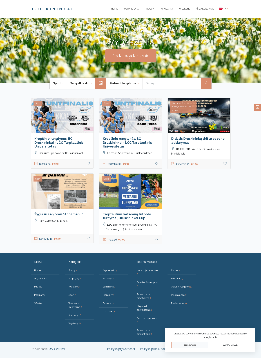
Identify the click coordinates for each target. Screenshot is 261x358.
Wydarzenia (131, 9)
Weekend (185, 9)
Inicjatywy (74, 278)
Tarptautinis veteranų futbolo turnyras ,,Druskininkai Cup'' (127, 216)
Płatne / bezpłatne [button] (123, 83)
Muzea (175, 270)
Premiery (108, 295)
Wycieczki (110, 270)
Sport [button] (57, 83)
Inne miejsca (178, 295)
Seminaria (109, 286)
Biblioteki (177, 278)
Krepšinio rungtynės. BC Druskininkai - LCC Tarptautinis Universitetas (58, 142)
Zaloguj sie (205, 9)
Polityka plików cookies (155, 349)
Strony (72, 270)
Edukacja (109, 278)
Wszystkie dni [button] (80, 83)
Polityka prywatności (121, 349)
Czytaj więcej (230, 345)
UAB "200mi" (57, 349)
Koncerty (74, 315)
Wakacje (74, 286)
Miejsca (149, 9)
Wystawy (74, 323)
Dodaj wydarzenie (130, 55)
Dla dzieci (109, 311)
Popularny (166, 9)
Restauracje (179, 303)
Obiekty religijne (181, 286)
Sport (72, 295)
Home (114, 9)
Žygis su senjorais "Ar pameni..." (59, 214)
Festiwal (109, 303)
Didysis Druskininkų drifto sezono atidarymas (198, 140)
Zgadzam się (190, 345)
